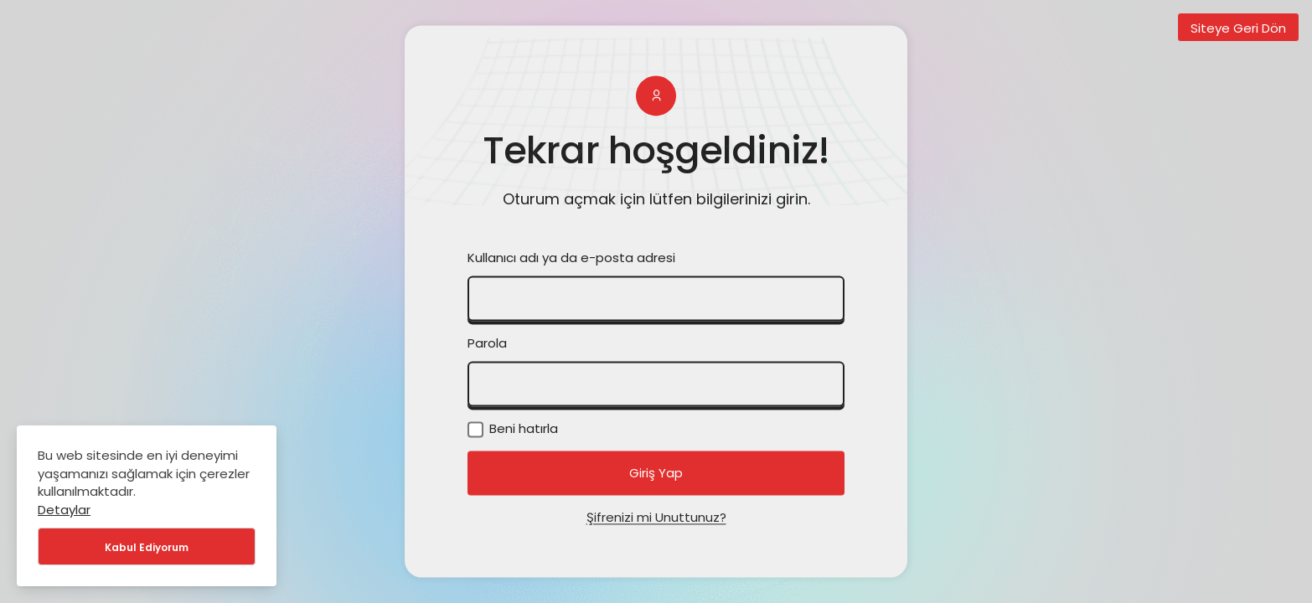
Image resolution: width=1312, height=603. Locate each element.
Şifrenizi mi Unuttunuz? (656, 518)
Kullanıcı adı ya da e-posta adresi (571, 258)
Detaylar (64, 509)
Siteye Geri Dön (1238, 28)
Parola (487, 344)
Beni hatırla (512, 429)
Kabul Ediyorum (147, 547)
